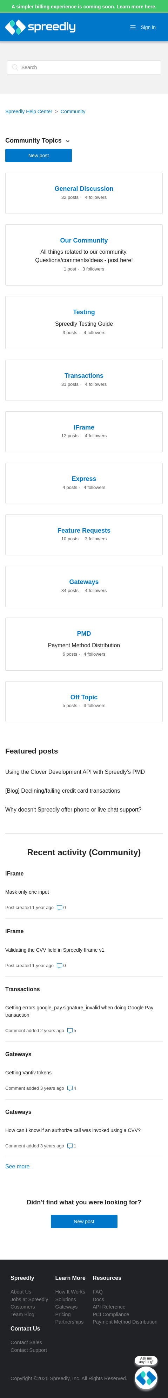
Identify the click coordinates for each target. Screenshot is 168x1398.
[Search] (84, 67)
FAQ (98, 1292)
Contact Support (29, 1350)
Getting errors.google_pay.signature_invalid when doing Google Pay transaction (79, 1011)
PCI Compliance (111, 1314)
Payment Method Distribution (125, 1322)
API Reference (109, 1307)
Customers (23, 1307)
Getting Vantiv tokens (28, 1072)
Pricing (63, 1314)
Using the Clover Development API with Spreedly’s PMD (75, 772)
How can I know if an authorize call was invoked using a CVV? (73, 1130)
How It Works (70, 1292)
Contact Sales (26, 1342)
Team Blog (22, 1314)
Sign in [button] (148, 27)
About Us (21, 1292)
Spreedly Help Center (28, 111)
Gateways (18, 1054)
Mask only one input (27, 892)
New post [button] (38, 155)
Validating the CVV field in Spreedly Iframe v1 (54, 950)
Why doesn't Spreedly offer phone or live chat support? (73, 810)
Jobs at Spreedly (29, 1299)
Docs (98, 1299)
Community (73, 111)
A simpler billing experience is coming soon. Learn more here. (84, 6)
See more (17, 1166)
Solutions (65, 1299)
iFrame (14, 874)
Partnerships (69, 1322)
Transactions (22, 989)
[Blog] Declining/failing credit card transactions (62, 791)
